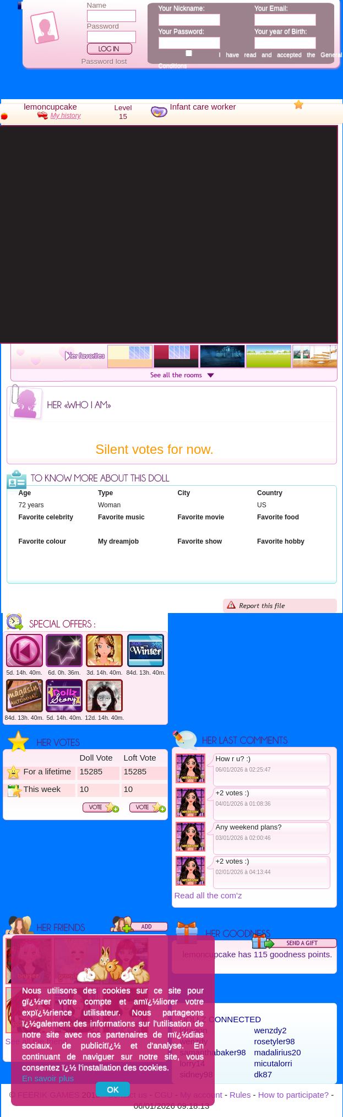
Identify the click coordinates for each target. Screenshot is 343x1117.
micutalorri (273, 1063)
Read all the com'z (208, 895)
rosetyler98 (274, 1041)
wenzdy (194, 1041)
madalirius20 (277, 1052)
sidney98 (196, 1074)
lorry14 (192, 1063)
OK (113, 1089)
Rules (240, 1094)
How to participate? (293, 1094)
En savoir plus (48, 1078)
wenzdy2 (270, 1030)
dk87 (263, 1074)
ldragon (194, 1030)
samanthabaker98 (213, 1052)
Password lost (104, 61)
